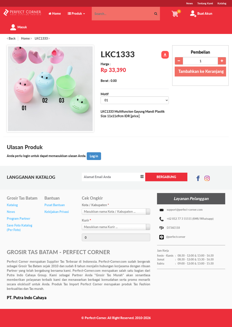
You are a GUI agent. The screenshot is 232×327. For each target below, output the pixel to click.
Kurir (86, 220)
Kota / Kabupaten (95, 205)
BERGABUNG (166, 177)
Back (11, 38)
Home (26, 38)
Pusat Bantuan (54, 205)
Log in (94, 156)
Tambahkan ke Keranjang (201, 71)
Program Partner (18, 218)
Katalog (12, 205)
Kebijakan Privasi (56, 212)
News (11, 212)
